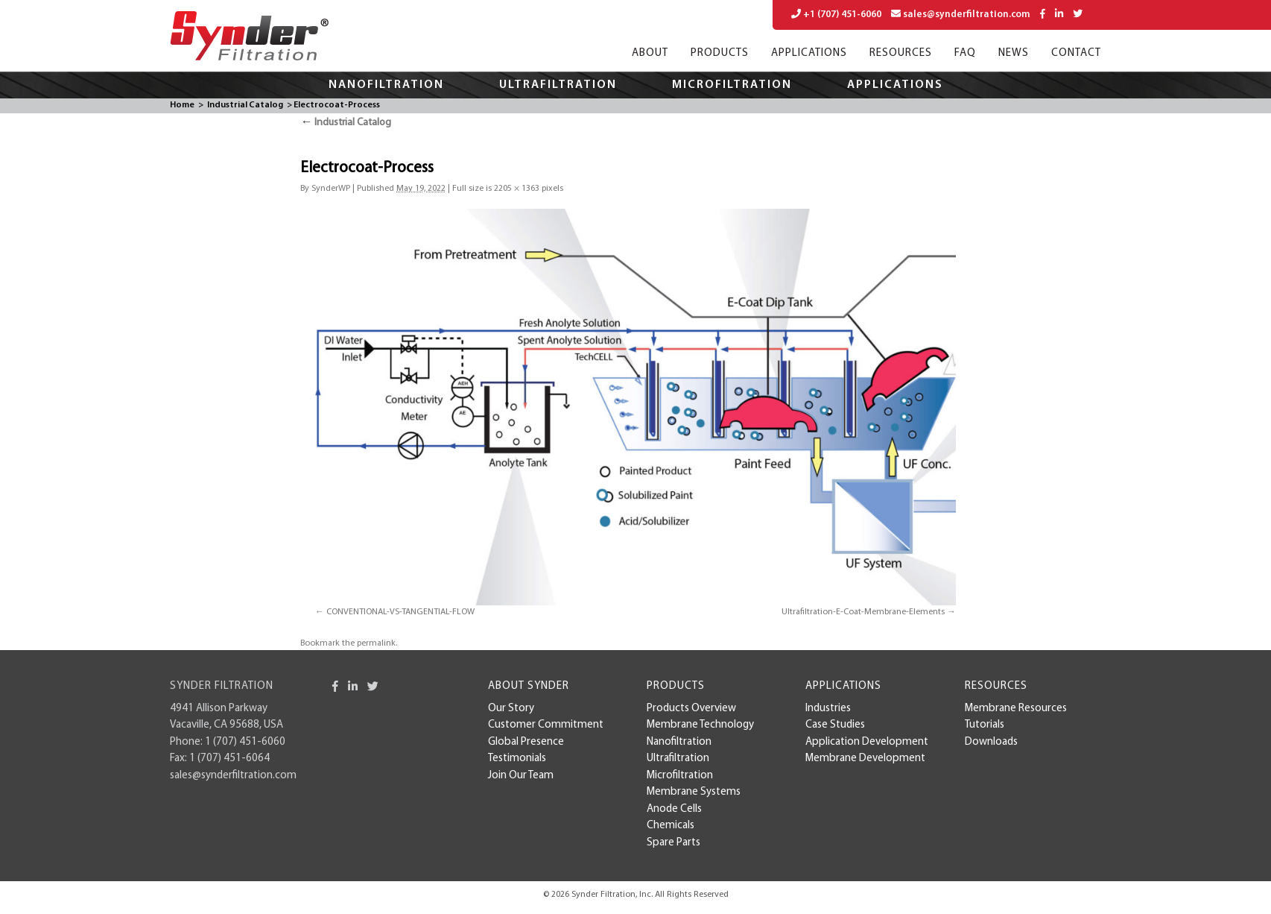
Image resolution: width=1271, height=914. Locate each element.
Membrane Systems (694, 792)
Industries (828, 708)
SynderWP (330, 188)
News (1013, 53)
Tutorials (984, 725)
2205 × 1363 (516, 188)
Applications (809, 53)
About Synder (528, 686)
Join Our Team (521, 775)
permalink (376, 643)
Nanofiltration (386, 85)
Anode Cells (674, 809)
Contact (1076, 53)
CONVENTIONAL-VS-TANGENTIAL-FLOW (400, 612)
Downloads (991, 742)
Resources (900, 53)
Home (182, 105)
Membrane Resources (1016, 708)
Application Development (866, 742)
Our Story (511, 708)
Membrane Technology (700, 725)
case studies (835, 725)
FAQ (965, 53)
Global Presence (526, 742)
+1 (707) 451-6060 (836, 14)
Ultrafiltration (558, 85)
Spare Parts (673, 842)
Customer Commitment (545, 725)
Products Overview (691, 708)
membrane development (865, 758)
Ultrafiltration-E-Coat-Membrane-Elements (863, 612)
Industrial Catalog (245, 105)
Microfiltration (732, 85)
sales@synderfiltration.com (960, 14)
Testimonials (517, 758)
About (650, 53)
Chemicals (670, 825)
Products (720, 53)
